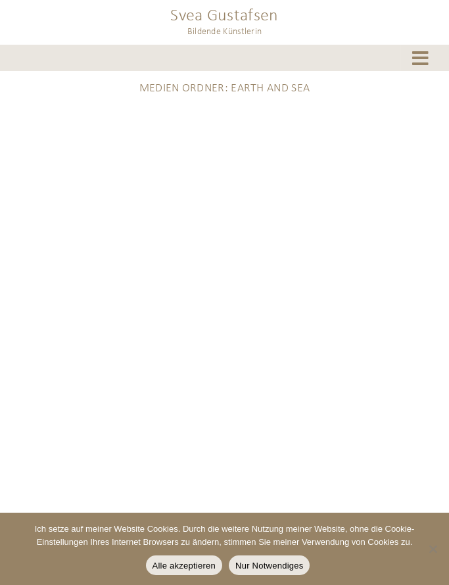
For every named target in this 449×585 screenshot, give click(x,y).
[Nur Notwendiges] (432, 548)
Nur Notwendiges (269, 566)
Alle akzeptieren (184, 566)
